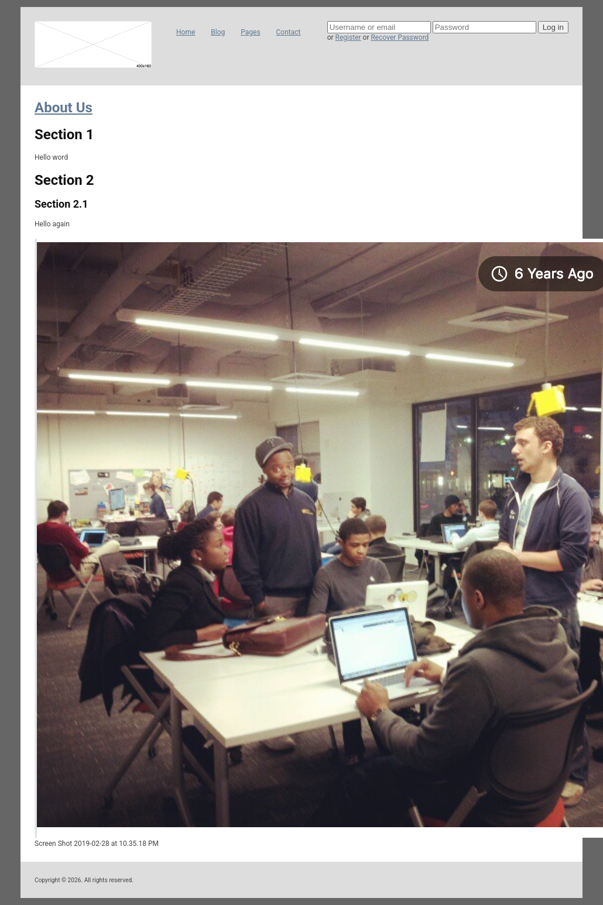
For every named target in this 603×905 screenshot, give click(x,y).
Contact (288, 32)
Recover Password (400, 37)
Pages (250, 32)
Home (185, 32)
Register (348, 37)
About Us (63, 107)
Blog (218, 32)
